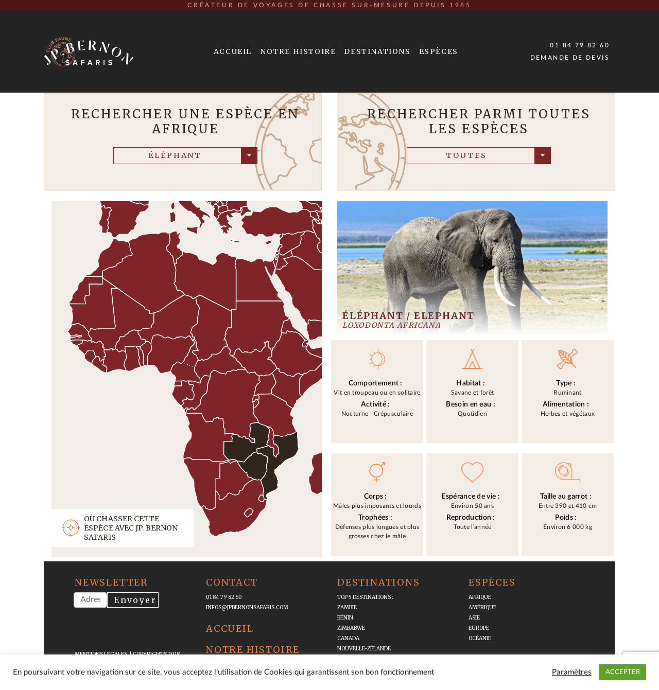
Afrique (480, 597)
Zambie (347, 607)
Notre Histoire (298, 51)
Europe (479, 628)
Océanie (480, 638)
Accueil (233, 51)
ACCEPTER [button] (622, 672)
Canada (348, 638)
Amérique (482, 607)
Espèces (438, 51)
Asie (474, 617)
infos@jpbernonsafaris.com (247, 607)
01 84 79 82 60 (580, 45)
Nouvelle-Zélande (364, 648)
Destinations (377, 51)
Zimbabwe (351, 628)
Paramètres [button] (572, 672)
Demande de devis (570, 58)
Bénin (345, 617)
